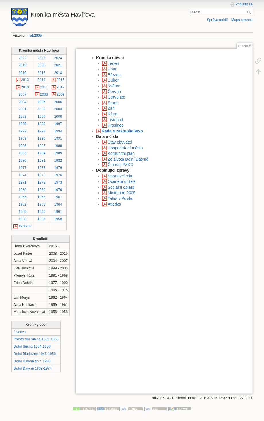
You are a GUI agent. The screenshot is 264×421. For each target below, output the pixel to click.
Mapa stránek (242, 20)
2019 (22, 65)
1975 (41, 175)
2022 (22, 58)
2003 (58, 109)
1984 (41, 153)
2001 (22, 109)
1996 (41, 124)
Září (111, 108)
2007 (22, 94)
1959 (22, 212)
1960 (41, 212)
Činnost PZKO (120, 164)
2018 (58, 73)
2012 (60, 87)
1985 (58, 153)
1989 (22, 138)
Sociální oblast (121, 187)
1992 (22, 131)
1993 (41, 131)
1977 (22, 168)
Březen (114, 74)
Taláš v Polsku (120, 198)
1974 (22, 175)
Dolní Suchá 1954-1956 (32, 347)
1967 (58, 197)
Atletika (114, 204)
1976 (58, 175)
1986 (22, 146)
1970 (58, 190)
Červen (114, 91)
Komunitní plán (121, 153)
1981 (41, 161)
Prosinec (115, 125)
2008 (44, 94)
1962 (22, 204)
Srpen (113, 103)
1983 (22, 153)
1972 (41, 182)
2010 (25, 87)
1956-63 (24, 226)
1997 (58, 124)
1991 (58, 138)
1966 (41, 197)
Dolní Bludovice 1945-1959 (34, 354)
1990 (41, 138)
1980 (22, 161)
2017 (41, 73)
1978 (41, 168)
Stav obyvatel (120, 142)
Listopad (115, 119)
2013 (25, 80)
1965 (22, 197)
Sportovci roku (120, 176)
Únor (112, 69)
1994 (58, 131)
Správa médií (217, 20)
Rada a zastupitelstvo (122, 131)
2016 (22, 73)
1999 (41, 117)
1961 (58, 212)
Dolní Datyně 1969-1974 (32, 368)
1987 (41, 146)
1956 (22, 219)
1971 (22, 182)
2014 (41, 80)
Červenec (116, 97)
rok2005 (35, 36)
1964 (58, 204)
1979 (58, 168)
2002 (41, 109)
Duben (114, 80)
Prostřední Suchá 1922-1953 (36, 339)
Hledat (250, 12)
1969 (41, 190)
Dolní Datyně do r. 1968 (32, 361)
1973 (58, 182)
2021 (58, 65)
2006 (58, 102)
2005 (41, 102)
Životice (19, 332)
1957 (41, 219)
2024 (58, 58)
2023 (41, 58)
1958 (58, 219)
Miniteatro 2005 (122, 192)
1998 (22, 117)
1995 (22, 124)
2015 (60, 80)
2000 (58, 117)
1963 (41, 204)
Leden (113, 63)
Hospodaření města (125, 148)
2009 (60, 94)
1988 (58, 146)
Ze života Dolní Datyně (128, 159)
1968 (22, 190)
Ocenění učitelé (122, 181)
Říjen (112, 114)
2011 (44, 87)
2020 (41, 65)
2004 (22, 102)
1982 (58, 161)
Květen (114, 86)
